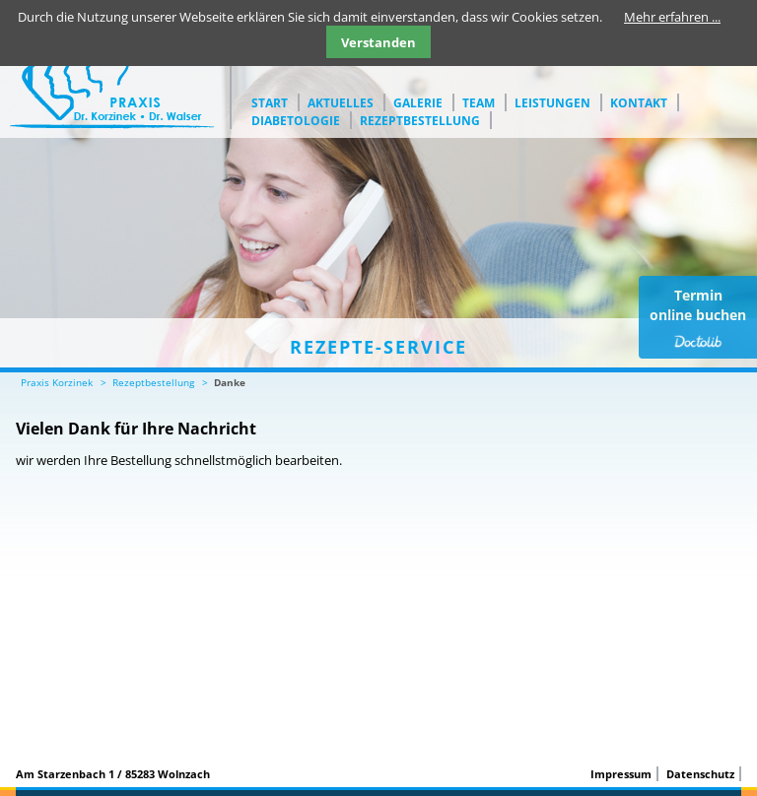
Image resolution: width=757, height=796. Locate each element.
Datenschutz (700, 773)
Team (478, 103)
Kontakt (638, 103)
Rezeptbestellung (420, 120)
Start (269, 103)
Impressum (621, 773)
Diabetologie (295, 120)
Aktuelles (341, 103)
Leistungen (552, 103)
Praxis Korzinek (57, 382)
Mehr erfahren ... (672, 17)
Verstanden (378, 42)
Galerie (418, 103)
